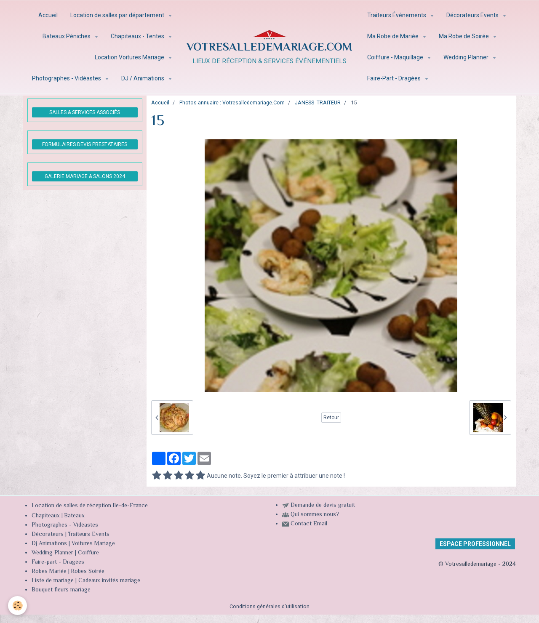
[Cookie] (17, 605)
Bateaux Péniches (67, 36)
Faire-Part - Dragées (394, 78)
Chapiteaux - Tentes (138, 36)
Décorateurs (48, 534)
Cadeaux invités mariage (109, 581)
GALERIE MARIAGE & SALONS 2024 (85, 176)
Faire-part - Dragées (58, 562)
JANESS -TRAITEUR (318, 102)
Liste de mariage (53, 581)
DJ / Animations (143, 78)
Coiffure (89, 553)
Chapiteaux (46, 516)
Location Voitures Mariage (130, 57)
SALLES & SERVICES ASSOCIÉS (84, 112)
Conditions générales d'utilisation (269, 606)
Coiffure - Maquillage (395, 57)
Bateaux (74, 516)
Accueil (48, 15)
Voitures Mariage (93, 543)
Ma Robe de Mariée (393, 36)
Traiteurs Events (88, 534)
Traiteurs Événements (397, 15)
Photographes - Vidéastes (67, 78)
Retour (331, 418)
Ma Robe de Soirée (464, 36)
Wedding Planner (466, 57)
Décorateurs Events (473, 15)
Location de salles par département (117, 15)
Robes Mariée (49, 571)
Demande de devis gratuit (323, 505)
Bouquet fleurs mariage (61, 590)
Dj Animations (49, 543)
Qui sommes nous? (315, 514)
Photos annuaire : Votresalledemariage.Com (232, 102)
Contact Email (309, 524)
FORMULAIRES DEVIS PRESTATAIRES (84, 144)
